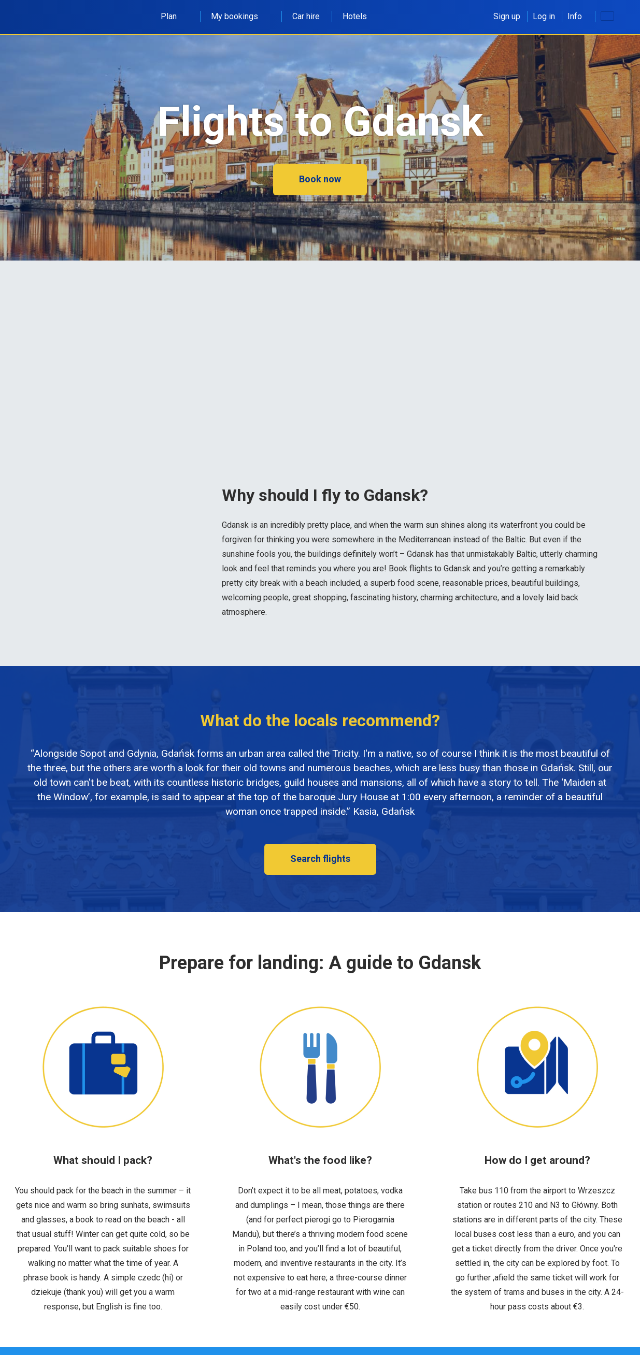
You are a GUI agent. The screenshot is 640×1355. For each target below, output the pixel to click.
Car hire (306, 16)
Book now (320, 179)
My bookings (240, 16)
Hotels (355, 16)
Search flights (320, 858)
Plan (174, 16)
